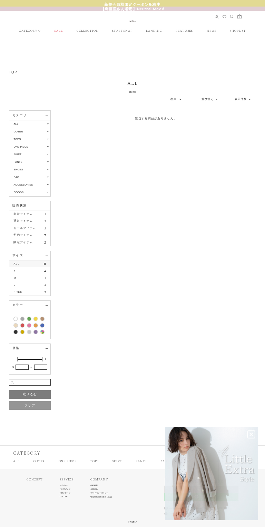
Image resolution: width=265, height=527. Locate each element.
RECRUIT (64, 497)
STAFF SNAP (122, 31)
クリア (29, 405)
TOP (13, 72)
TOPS (94, 461)
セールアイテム (24, 228)
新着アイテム (23, 214)
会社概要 (93, 485)
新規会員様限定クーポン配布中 (132, 4)
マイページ (64, 485)
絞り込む (30, 394)
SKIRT (117, 461)
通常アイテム (23, 220)
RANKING (154, 31)
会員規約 (93, 489)
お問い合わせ (65, 493)
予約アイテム (23, 235)
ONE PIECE (68, 461)
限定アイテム (23, 242)
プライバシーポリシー (99, 493)
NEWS (211, 31)
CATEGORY (28, 31)
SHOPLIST (238, 31)
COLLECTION (88, 31)
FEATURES (184, 31)
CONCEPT (35, 480)
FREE (17, 292)
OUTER (39, 461)
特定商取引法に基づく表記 (100, 497)
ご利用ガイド (65, 489)
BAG (163, 461)
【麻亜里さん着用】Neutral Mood (133, 9)
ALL (15, 124)
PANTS (141, 461)
